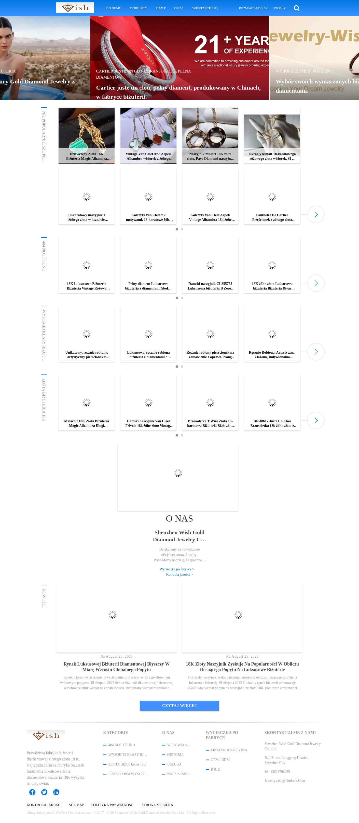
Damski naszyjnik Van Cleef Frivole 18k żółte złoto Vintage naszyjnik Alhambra (148, 423)
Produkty (138, 8)
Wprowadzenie (179, 745)
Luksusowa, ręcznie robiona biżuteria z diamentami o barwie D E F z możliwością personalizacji (148, 355)
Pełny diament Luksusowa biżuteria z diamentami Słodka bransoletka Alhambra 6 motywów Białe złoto (148, 286)
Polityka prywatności (112, 805)
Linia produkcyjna (229, 750)
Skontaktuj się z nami (205, 8)
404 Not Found (44, 256)
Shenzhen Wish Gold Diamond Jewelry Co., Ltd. (179, 536)
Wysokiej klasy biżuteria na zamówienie (44, 355)
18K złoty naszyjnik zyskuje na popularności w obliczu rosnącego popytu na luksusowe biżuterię (242, 666)
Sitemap (76, 805)
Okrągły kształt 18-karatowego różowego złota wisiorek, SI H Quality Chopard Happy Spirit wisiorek (272, 156)
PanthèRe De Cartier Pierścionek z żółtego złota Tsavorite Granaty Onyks (272, 217)
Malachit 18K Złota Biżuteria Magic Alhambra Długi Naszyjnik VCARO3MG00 (86, 423)
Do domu (113, 8)
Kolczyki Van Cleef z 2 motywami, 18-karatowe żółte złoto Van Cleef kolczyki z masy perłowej (148, 217)
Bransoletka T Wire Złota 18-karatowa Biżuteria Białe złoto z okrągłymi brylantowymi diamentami (210, 423)
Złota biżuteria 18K (44, 399)
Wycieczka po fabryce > (177, 569)
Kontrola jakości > (179, 574)
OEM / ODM (220, 760)
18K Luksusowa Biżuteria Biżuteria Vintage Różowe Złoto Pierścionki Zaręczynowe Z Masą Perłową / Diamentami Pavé (86, 286)
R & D (215, 769)
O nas (178, 8)
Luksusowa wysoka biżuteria (128, 774)
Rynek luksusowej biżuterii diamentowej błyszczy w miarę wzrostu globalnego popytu (117, 666)
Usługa (174, 764)
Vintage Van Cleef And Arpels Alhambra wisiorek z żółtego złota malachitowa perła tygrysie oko (148, 156)
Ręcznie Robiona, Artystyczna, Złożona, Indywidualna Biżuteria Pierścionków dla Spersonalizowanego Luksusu (272, 355)
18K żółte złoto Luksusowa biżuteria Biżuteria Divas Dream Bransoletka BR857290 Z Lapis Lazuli (272, 286)
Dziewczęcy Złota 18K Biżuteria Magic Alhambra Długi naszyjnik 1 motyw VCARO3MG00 (86, 156)
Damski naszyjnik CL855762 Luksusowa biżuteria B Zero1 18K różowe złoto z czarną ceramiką (210, 286)
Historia (175, 755)
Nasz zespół (178, 774)
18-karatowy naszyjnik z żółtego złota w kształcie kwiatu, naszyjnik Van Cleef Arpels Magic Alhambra (86, 217)
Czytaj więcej (179, 705)
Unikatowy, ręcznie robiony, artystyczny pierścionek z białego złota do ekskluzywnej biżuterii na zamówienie (86, 355)
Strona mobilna (157, 805)
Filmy (161, 8)
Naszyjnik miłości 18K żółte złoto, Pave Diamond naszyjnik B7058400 (210, 156)
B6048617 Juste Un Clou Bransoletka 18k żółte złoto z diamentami (272, 423)
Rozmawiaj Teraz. (253, 8)
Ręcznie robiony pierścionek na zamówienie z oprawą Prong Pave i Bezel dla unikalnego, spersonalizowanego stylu (210, 355)
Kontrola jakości (44, 805)
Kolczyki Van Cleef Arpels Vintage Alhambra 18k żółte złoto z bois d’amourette (210, 217)
